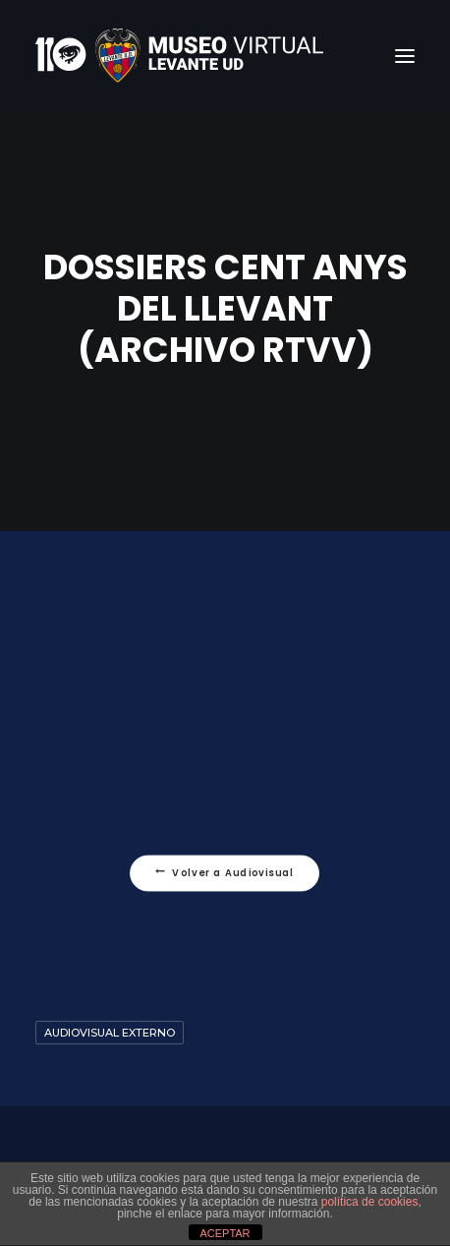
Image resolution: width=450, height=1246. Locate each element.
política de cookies (370, 1202)
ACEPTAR (224, 1233)
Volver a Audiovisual (225, 873)
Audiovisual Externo (109, 1032)
